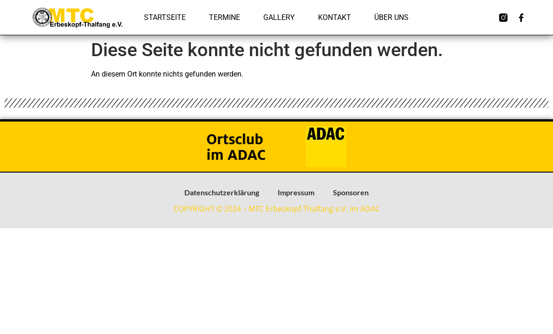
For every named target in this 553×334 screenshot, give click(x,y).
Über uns (391, 17)
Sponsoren (351, 192)
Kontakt (334, 17)
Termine (224, 17)
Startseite (165, 17)
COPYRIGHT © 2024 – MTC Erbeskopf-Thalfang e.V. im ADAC (277, 209)
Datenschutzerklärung (221, 192)
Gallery (279, 17)
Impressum (296, 192)
